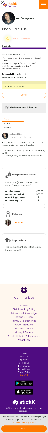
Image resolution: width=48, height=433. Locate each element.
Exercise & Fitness (24, 317)
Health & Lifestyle (24, 328)
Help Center (24, 360)
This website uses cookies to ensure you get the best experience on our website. (24, 418)
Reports (7, 127)
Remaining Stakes (15, 197)
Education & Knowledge (24, 313)
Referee (17, 214)
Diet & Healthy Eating (24, 309)
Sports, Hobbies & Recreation (24, 336)
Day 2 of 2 (7, 46)
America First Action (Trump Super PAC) (22, 184)
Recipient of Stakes (24, 174)
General (24, 354)
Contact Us (24, 363)
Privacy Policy (24, 372)
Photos (7, 123)
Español (24, 375)
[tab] (13, 119)
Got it (24, 428)
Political (21, 182)
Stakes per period (14, 194)
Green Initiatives (24, 324)
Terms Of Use (24, 369)
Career (24, 305)
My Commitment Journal (23, 107)
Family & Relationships (24, 320)
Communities (24, 298)
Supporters (19, 240)
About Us (24, 356)
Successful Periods (11, 74)
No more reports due (14, 86)
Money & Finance (24, 332)
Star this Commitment (21, 39)
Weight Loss (24, 340)
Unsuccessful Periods (12, 77)
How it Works (24, 366)
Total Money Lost (14, 200)
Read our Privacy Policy (24, 422)
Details (24, 94)
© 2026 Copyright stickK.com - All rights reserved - (24, 409)
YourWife (17, 222)
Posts (6, 119)
